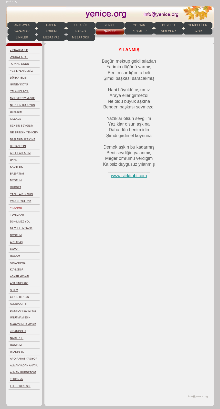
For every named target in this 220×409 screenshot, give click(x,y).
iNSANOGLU (18, 331)
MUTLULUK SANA (21, 228)
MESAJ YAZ (51, 37)
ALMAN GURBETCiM (23, 372)
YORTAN (139, 25)
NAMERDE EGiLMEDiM (17, 339)
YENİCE (110, 25)
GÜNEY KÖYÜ (19, 84)
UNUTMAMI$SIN (20, 317)
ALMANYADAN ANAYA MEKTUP (24, 366)
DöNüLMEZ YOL (20, 221)
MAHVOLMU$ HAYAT (23, 324)
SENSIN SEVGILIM (21, 125)
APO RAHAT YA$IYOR (23, 358)
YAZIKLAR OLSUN (21, 194)
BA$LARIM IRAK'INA (22, 139)
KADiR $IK (16, 166)
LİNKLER (22, 37)
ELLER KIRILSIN (20, 386)
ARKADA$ (16, 242)
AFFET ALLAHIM (20, 153)
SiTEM (14, 290)
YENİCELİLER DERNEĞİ (197, 25)
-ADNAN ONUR (19, 63)
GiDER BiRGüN (19, 296)
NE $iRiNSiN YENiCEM (24, 132)
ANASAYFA (22, 25)
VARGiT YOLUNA (20, 200)
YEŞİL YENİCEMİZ (21, 70)
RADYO (80, 31)
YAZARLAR (22, 31)
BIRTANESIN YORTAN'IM (18, 147)
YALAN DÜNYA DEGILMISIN (19, 92)
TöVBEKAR (17, 214)
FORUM (51, 31)
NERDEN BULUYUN (22, 105)
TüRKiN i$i (16, 379)
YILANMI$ (16, 207)
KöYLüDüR (16, 269)
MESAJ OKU (80, 37)
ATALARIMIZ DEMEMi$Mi (17, 263)
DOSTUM (16, 180)
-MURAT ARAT (19, 57)
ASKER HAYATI (19, 276)
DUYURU (168, 25)
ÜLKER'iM (16, 111)
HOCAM (15, 255)
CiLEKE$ (15, 118)
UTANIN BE (17, 351)
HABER (51, 25)
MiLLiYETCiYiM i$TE (22, 98)
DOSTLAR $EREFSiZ (23, 310)
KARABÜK (80, 25)
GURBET (15, 187)
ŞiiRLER (109, 31)
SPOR (198, 31)
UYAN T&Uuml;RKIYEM (20, 161)
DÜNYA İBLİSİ (18, 77)
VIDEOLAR (168, 31)
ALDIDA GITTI (18, 303)
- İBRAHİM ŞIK (19, 50)
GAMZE (15, 248)
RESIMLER (139, 31)
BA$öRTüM (17, 173)
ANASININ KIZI (19, 283)
